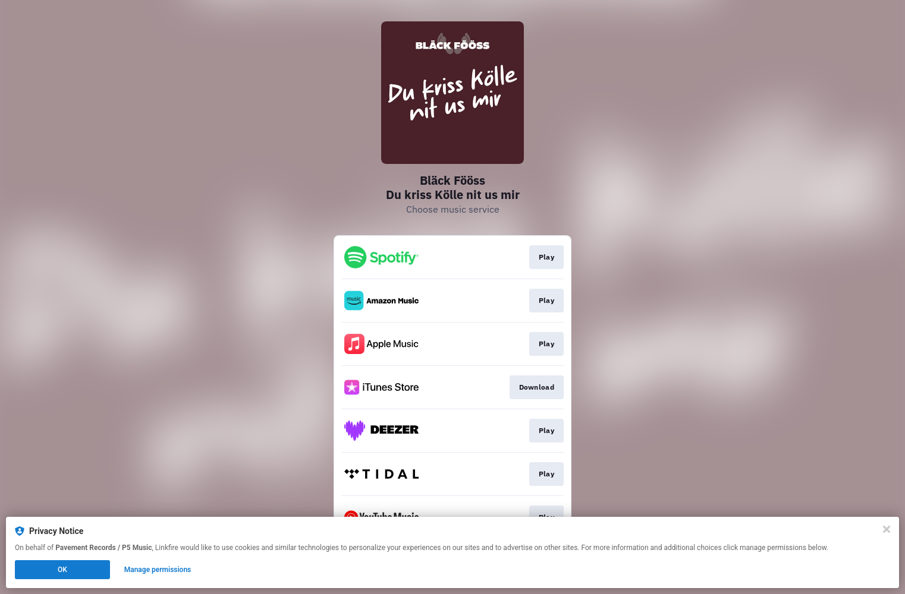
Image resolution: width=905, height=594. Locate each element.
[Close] (886, 529)
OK (62, 569)
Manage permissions (157, 569)
